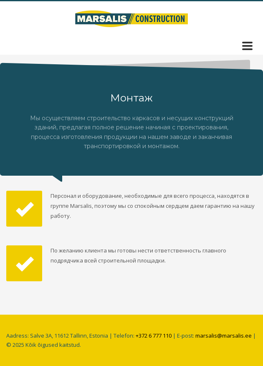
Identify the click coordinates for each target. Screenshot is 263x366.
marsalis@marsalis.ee (223, 335)
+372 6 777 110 (154, 335)
